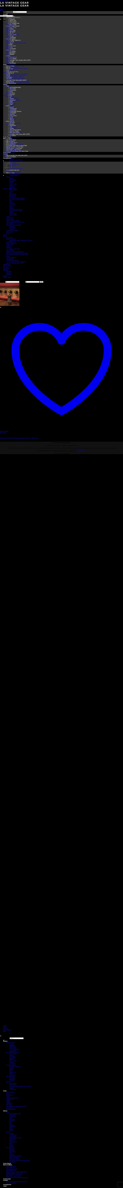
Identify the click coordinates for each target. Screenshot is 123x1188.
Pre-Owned (12, 37)
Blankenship (9, 30)
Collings (11, 158)
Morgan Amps (10, 50)
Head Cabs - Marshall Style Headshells (17, 74)
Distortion (12, 110)
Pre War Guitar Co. (14, 164)
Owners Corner (7, 266)
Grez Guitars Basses (15, 171)
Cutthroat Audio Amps (12, 1098)
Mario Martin (12, 58)
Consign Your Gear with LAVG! (19, 134)
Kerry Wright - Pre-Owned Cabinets (19, 81)
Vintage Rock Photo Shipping (17, 261)
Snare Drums (10, 94)
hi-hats (11, 89)
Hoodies (8, 246)
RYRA (11, 1143)
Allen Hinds (9, 237)
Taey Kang (12, 204)
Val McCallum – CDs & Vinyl (14, 1174)
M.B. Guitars (9, 223)
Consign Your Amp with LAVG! (16, 80)
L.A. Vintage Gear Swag (13, 249)
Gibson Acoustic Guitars (16, 160)
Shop (4, 1031)
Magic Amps (9, 46)
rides (10, 91)
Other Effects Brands (15, 101)
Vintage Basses (13, 175)
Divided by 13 (10, 73)
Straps (5, 275)
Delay (11, 109)
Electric (8, 177)
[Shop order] (6, 16)
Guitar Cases (10, 219)
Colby (7, 31)
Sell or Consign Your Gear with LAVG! (16, 155)
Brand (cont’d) (10, 1147)
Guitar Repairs (7, 1030)
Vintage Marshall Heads (13, 71)
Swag (7, 256)
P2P (7, 53)
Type (7, 86)
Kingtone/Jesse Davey (15, 132)
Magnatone (9, 47)
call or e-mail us (81, 450)
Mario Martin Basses (15, 172)
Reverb (11, 122)
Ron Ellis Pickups (14, 147)
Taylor (11, 1073)
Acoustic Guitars (10, 38)
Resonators (12, 51)
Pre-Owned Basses (14, 174)
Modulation (12, 115)
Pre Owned (12, 163)
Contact (5, 1028)
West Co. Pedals (14, 131)
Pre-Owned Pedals (14, 137)
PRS (10, 201)
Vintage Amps (10, 70)
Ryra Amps (9, 58)
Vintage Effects (10, 151)
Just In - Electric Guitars (13, 220)
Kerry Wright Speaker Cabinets (15, 77)
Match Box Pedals (14, 99)
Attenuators (9, 26)
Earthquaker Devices (15, 129)
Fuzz (10, 96)
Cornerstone (12, 110)
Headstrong (9, 41)
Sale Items (6, 268)
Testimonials (7, 1179)
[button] (3, 161)
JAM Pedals (12, 112)
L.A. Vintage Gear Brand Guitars (15, 222)
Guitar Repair (7, 137)
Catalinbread (13, 126)
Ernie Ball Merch (10, 242)
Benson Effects (13, 98)
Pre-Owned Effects (11, 149)
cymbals (8, 86)
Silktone (11, 1146)
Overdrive (12, 93)
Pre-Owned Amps (11, 55)
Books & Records (11, 239)
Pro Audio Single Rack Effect (14, 150)
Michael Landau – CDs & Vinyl (14, 1173)
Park (7, 54)
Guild (10, 44)
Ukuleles (11, 54)
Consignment (7, 158)
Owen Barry (12, 195)
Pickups (8, 146)
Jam (10, 130)
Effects (5, 95)
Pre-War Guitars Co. (15, 40)
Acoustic (8, 157)
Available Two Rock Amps (13, 27)
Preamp (11, 120)
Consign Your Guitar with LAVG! (20, 60)
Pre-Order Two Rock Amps (16, 65)
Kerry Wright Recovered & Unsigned (19, 82)
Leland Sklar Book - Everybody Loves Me (20, 240)
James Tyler (12, 20)
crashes (11, 88)
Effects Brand (10, 96)
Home (1, 9)
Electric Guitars (10, 1042)
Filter (41, 281)
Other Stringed (10, 1076)
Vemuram (12, 141)
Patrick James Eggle (12, 230)
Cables (5, 84)
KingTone (12, 1140)
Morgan (8, 48)
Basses (8, 170)
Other (11, 116)
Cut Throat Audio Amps (12, 34)
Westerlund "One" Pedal (16, 144)
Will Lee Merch (10, 1167)
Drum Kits (9, 92)
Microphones (6, 264)
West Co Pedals (13, 143)
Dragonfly (12, 19)
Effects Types (10, 105)
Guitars (5, 15)
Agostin (11, 178)
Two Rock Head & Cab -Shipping (18, 68)
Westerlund (12, 125)
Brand (8, 1132)
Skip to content (4, 0)
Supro (8, 62)
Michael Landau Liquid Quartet (14, 251)
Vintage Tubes (7, 277)
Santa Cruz (12, 165)
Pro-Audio (6, 267)
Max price (22, 281)
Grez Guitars (13, 22)
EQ (10, 112)
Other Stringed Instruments (13, 225)
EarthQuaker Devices (15, 111)
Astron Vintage (10, 24)
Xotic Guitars (13, 213)
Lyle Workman (10, 250)
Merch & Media (7, 138)
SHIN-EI (11, 139)
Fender (8, 37)
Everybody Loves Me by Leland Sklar (16, 145)
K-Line (11, 191)
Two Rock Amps (10, 64)
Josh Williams (13, 189)
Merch (5, 236)
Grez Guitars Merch (11, 243)
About (4, 1027)
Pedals (8, 125)
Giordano (12, 187)
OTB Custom (13, 1142)
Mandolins (12, 53)
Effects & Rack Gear (9, 153)
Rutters (11, 29)
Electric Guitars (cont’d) (12, 26)
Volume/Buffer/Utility (15, 87)
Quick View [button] (3, 433)
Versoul (11, 208)
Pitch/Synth (12, 119)
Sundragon (9, 61)
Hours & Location (11, 157)
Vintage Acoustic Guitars (16, 168)
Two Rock (9, 1105)
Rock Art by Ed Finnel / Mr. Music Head (17, 151)
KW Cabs (9, 79)
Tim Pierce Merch (11, 257)
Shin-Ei (11, 1144)
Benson (8, 29)
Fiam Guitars (13, 184)
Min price (2, 281)
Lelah (10, 192)
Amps (4, 23)
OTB (10, 134)
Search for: (9, 12)
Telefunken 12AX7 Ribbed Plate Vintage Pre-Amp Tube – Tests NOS (19, 438)
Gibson (11, 185)
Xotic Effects (12, 103)
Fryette (8, 38)
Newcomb (9, 51)
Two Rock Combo (14, 67)
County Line (9, 33)
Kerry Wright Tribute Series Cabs (15, 78)
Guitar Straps (10, 244)
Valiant (11, 206)
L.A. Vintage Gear (14, 23)
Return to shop (7, 188)
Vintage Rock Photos (12, 260)
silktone (8, 60)
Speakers (5, 270)
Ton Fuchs (12, 31)
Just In (5, 235)
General (5, 154)
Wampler (11, 102)
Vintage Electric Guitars (16, 209)
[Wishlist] (0, 307)
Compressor (12, 108)
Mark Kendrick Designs (15, 133)
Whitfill (11, 212)
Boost (11, 106)
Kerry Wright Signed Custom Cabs (15, 75)
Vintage (11, 1062)
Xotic (10, 1153)
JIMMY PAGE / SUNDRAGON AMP (16, 43)
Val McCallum (10, 259)
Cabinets (5, 72)
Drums (5, 85)
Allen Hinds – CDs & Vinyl (13, 1176)
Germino (8, 40)
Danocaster (12, 180)
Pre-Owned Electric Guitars (17, 198)
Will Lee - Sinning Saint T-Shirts (15, 263)
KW (7, 44)
